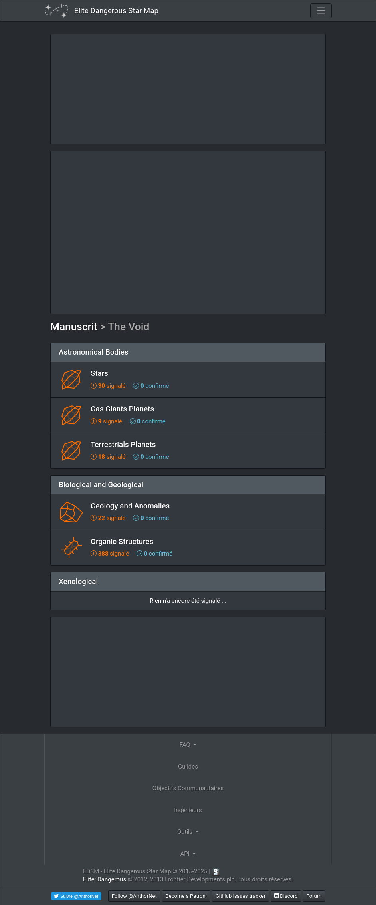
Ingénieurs (188, 810)
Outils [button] (185, 831)
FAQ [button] (186, 744)
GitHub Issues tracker (240, 896)
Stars (99, 373)
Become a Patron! (186, 896)
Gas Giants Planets (122, 409)
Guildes (188, 766)
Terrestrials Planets (123, 444)
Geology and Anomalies (130, 506)
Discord (286, 896)
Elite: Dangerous (104, 879)
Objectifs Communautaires (188, 788)
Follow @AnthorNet (134, 896)
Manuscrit (73, 327)
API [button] (185, 853)
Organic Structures (122, 541)
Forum (314, 896)
